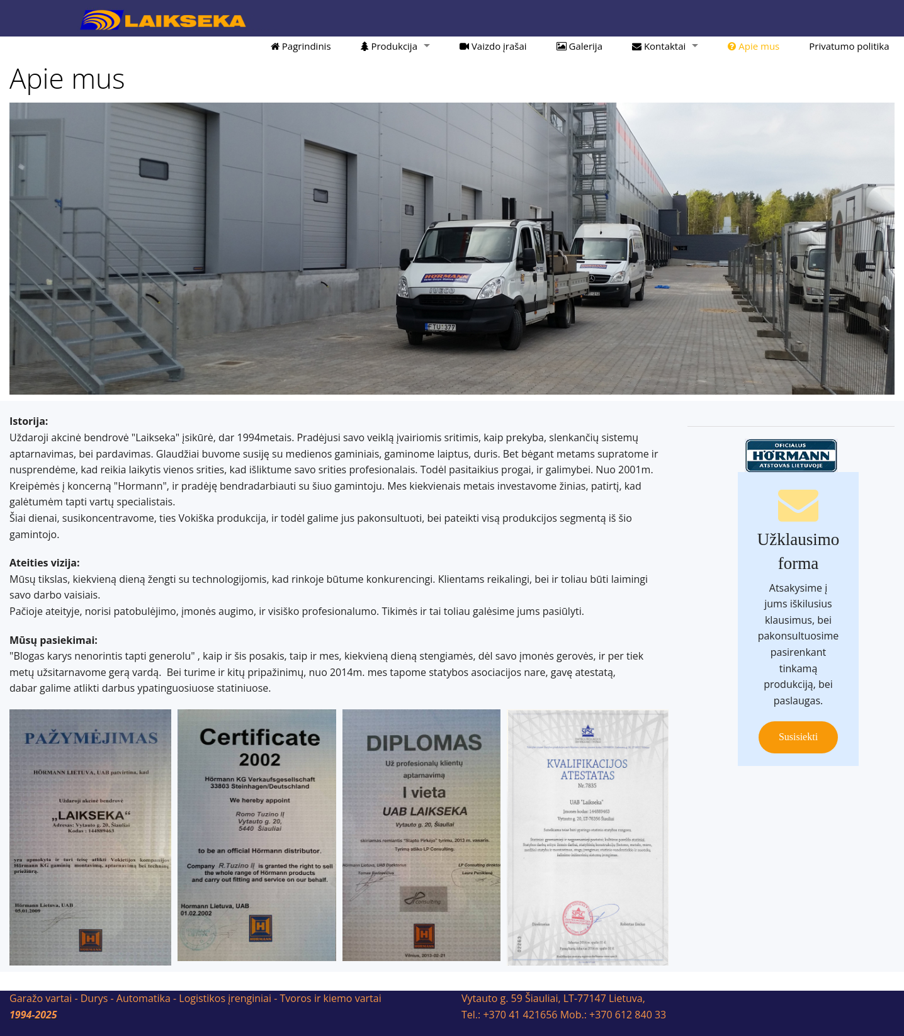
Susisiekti (798, 736)
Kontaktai (659, 46)
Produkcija (389, 46)
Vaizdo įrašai (493, 46)
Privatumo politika (849, 46)
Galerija (579, 46)
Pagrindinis (301, 46)
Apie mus (753, 46)
